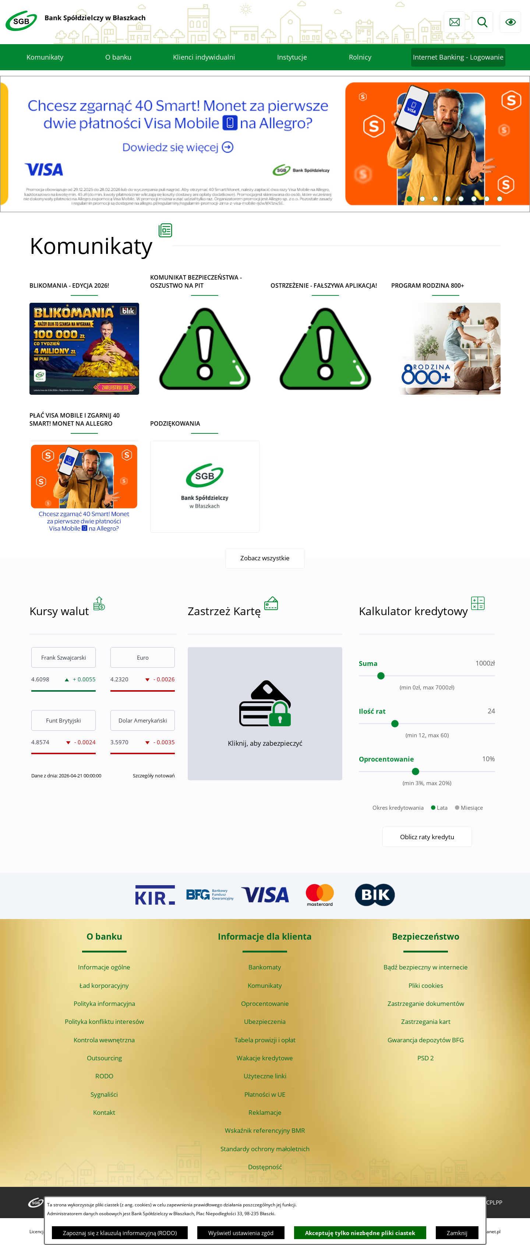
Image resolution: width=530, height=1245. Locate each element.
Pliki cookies (426, 985)
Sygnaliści (104, 1094)
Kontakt (104, 1112)
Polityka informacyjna (104, 1003)
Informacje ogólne (104, 967)
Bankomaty (264, 967)
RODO (104, 1076)
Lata (442, 840)
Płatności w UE (264, 1094)
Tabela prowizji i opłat (265, 1040)
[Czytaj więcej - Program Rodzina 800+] (446, 335)
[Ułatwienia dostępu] (510, 22)
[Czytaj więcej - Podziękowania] (205, 473)
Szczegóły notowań (154, 808)
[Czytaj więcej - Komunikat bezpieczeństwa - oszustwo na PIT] (205, 331)
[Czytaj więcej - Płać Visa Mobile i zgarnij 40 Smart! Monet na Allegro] (84, 469)
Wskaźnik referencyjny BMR (265, 1130)
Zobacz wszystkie (265, 558)
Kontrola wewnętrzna (104, 1040)
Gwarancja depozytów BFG (426, 1040)
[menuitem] (45, 57)
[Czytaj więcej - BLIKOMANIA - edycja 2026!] (84, 335)
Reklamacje (265, 1112)
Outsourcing (104, 1058)
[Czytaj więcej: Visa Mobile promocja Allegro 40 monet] (265, 143)
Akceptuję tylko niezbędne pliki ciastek (360, 1233)
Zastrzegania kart (426, 1021)
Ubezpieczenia (265, 1021)
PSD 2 (425, 1058)
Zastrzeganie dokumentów (426, 1003)
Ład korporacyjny (104, 985)
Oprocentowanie (265, 1003)
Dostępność (265, 1167)
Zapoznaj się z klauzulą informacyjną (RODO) (120, 1233)
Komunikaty (265, 985)
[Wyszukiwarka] (482, 22)
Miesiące (472, 840)
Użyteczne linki (265, 1076)
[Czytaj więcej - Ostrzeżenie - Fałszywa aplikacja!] (325, 335)
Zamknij (457, 1233)
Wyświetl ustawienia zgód (240, 1233)
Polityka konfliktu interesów (104, 1021)
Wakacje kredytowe (265, 1058)
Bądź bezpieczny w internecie (426, 967)
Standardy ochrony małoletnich (265, 1149)
